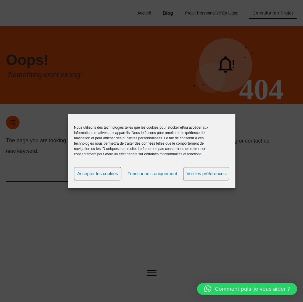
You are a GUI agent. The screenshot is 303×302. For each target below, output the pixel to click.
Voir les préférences (206, 173)
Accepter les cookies (97, 173)
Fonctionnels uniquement (152, 173)
